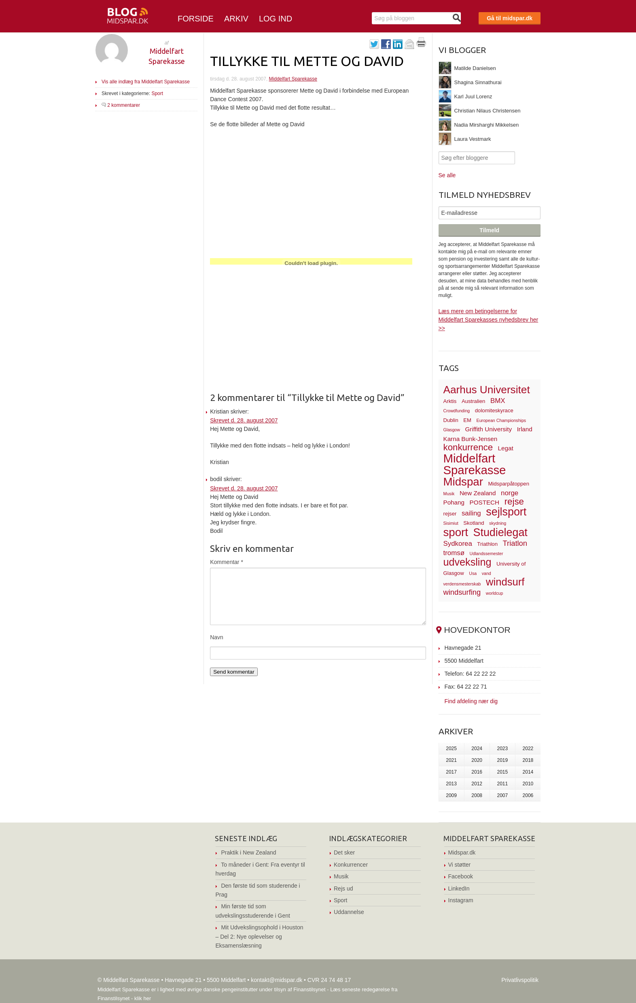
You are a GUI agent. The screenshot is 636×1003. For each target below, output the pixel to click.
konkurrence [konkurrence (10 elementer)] (468, 447)
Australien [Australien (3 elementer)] (473, 401)
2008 (476, 795)
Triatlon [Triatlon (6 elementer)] (515, 543)
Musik (341, 876)
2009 (451, 795)
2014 (528, 772)
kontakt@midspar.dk (276, 980)
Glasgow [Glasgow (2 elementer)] (451, 429)
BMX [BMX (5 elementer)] (497, 401)
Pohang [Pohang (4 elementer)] (453, 502)
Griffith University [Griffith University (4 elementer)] (488, 429)
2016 (476, 772)
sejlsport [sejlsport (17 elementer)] (506, 512)
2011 (502, 784)
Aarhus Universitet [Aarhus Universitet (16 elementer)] (486, 390)
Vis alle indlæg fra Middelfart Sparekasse (146, 82)
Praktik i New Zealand (248, 852)
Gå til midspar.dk (509, 18)
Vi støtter (459, 864)
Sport (157, 93)
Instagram (460, 900)
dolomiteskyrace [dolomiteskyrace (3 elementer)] (494, 410)
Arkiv (236, 18)
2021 (451, 760)
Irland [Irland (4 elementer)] (524, 429)
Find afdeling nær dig (471, 701)
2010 (528, 784)
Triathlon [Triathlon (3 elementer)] (487, 544)
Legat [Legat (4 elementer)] (505, 448)
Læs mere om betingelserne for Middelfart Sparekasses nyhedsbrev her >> (488, 319)
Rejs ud (343, 888)
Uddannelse (349, 912)
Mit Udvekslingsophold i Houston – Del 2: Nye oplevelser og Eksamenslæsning (259, 936)
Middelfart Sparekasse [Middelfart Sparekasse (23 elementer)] (474, 464)
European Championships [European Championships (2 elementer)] (501, 420)
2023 (502, 748)
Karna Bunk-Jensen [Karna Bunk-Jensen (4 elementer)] (470, 438)
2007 (502, 795)
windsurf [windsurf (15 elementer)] (505, 581)
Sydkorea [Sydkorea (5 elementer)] (457, 543)
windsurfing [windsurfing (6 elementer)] (462, 592)
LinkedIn (459, 888)
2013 (451, 784)
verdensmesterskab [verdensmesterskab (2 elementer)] (462, 583)
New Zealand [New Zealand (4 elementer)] (478, 493)
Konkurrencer (351, 864)
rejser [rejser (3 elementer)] (450, 514)
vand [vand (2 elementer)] (486, 573)
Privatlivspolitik (519, 980)
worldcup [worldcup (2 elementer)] (494, 593)
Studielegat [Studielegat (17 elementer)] (500, 532)
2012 (476, 784)
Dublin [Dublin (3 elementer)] (450, 420)
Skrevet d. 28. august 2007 (244, 420)
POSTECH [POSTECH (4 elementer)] (485, 502)
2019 (502, 760)
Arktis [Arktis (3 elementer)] (450, 401)
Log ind (275, 18)
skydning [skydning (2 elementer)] (497, 523)
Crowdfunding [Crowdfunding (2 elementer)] (456, 410)
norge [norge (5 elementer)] (509, 493)
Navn (216, 637)
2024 (476, 748)
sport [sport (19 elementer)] (455, 532)
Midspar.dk (462, 852)
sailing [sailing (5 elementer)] (471, 513)
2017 (451, 772)
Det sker (344, 852)
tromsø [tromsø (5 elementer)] (454, 553)
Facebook (460, 876)
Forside (196, 18)
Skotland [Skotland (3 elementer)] (473, 523)
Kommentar (226, 562)
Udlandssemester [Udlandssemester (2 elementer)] (486, 553)
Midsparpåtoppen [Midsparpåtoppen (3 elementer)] (508, 484)
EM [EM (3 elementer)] (467, 420)
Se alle (447, 175)
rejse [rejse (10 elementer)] (514, 501)
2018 (528, 760)
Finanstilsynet (309, 989)
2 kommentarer (123, 105)
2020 (476, 760)
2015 (502, 772)
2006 (528, 795)
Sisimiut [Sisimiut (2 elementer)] (450, 523)
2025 (451, 748)
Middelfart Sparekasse (293, 79)
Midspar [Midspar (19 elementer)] (463, 481)
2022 (528, 748)
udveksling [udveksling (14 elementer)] (467, 562)
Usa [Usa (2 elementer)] (473, 573)
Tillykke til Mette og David (307, 60)
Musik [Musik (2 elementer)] (449, 493)
